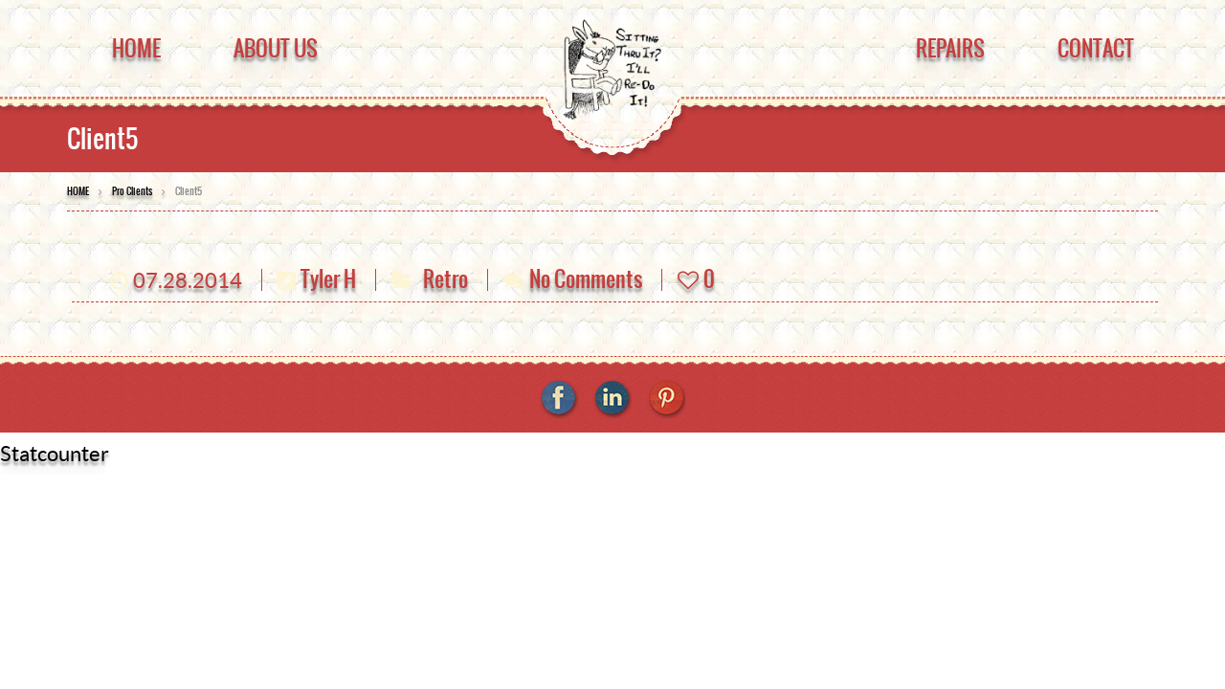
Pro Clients (132, 191)
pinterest (666, 399)
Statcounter (54, 453)
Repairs (950, 48)
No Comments (585, 279)
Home (136, 48)
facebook (559, 399)
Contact (1096, 48)
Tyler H (328, 279)
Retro (445, 279)
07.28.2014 (187, 280)
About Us (276, 48)
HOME (78, 191)
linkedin (612, 399)
